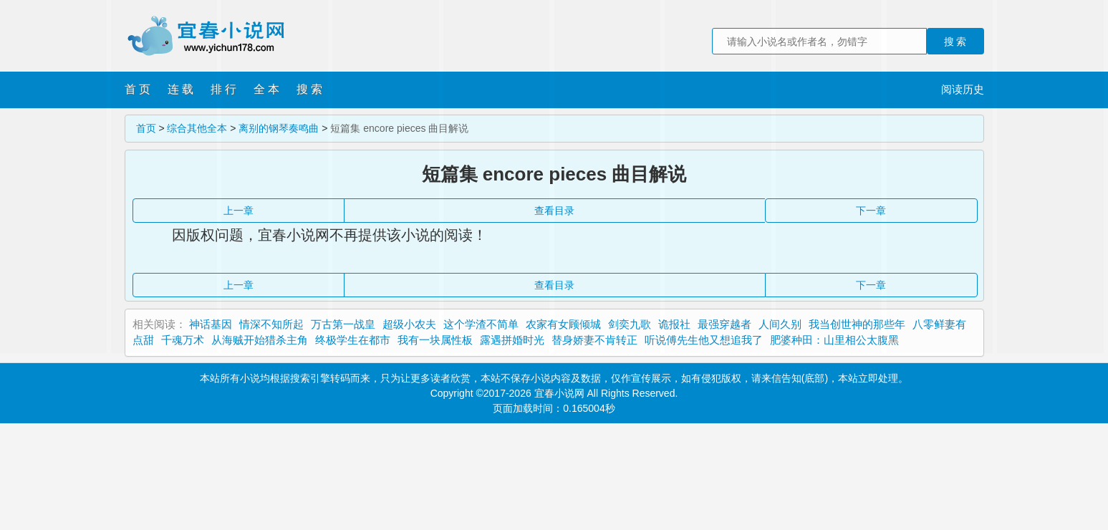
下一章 (871, 285)
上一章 (238, 285)
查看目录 (554, 285)
